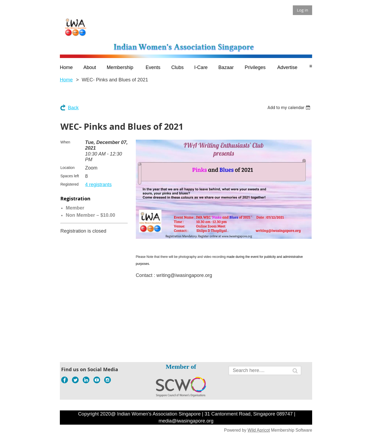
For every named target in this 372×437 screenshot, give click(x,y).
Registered (69, 184)
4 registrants (98, 184)
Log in (302, 10)
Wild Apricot (258, 430)
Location (67, 167)
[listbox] (289, 107)
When (65, 142)
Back (73, 107)
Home (66, 79)
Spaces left (69, 176)
